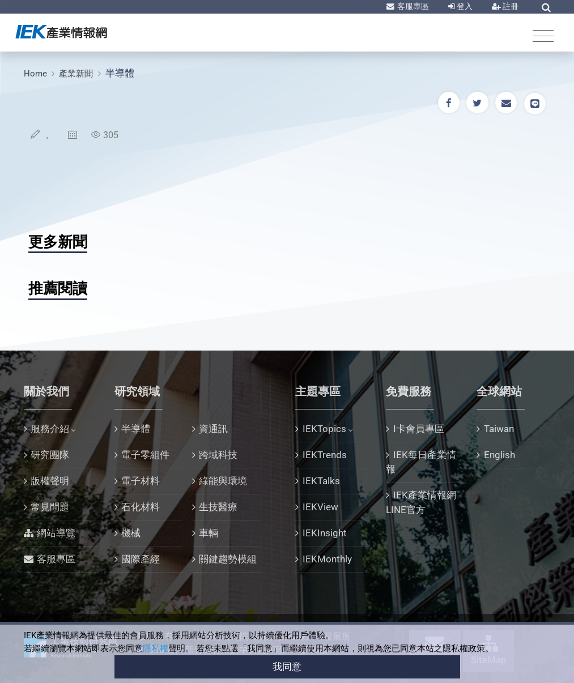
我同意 (287, 666)
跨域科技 (218, 454)
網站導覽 (56, 533)
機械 (131, 533)
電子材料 (140, 480)
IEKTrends (325, 454)
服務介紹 (50, 428)
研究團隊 (50, 454)
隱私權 (155, 648)
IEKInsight (325, 533)
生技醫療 (218, 507)
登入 (464, 6)
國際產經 (140, 559)
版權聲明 (50, 480)
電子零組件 (145, 454)
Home (35, 74)
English (499, 454)
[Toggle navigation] (543, 35)
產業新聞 (76, 74)
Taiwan (499, 428)
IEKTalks (321, 480)
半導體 (119, 73)
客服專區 (412, 6)
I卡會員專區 (418, 428)
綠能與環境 (223, 480)
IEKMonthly (327, 559)
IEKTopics (324, 428)
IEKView (320, 507)
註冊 (509, 6)
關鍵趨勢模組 (228, 559)
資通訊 (213, 428)
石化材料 (140, 507)
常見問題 (50, 507)
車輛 (208, 533)
